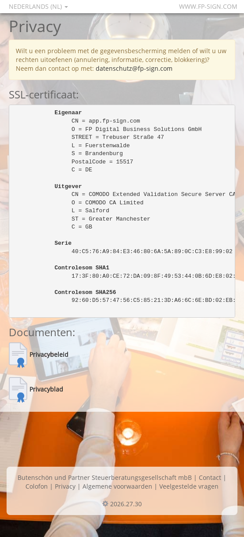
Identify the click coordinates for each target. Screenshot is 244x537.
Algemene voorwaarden (117, 486)
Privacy (65, 486)
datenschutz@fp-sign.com (134, 68)
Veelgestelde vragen (189, 486)
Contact (210, 477)
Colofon (36, 486)
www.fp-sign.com (208, 6)
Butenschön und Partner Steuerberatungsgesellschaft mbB (105, 477)
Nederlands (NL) (38, 6)
